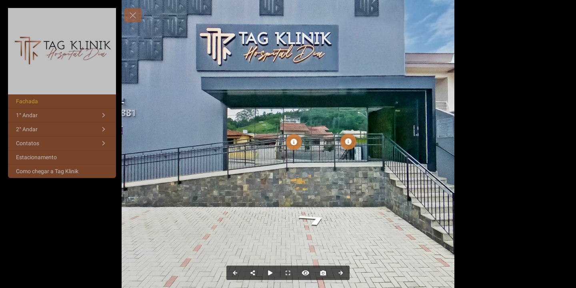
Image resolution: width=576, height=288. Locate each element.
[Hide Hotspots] (305, 273)
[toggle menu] (133, 15)
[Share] (253, 273)
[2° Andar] (62, 129)
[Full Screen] (288, 273)
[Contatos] (62, 143)
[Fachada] (62, 101)
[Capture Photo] (323, 273)
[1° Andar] (62, 115)
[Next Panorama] (341, 273)
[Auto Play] (270, 273)
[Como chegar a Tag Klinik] (62, 171)
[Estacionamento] (62, 157)
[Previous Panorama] (235, 273)
